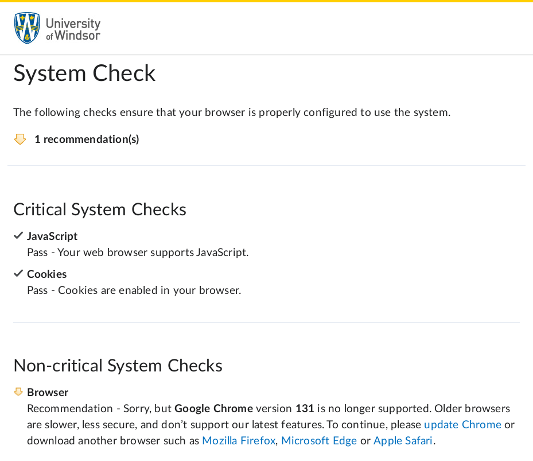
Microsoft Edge (319, 441)
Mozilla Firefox (238, 441)
